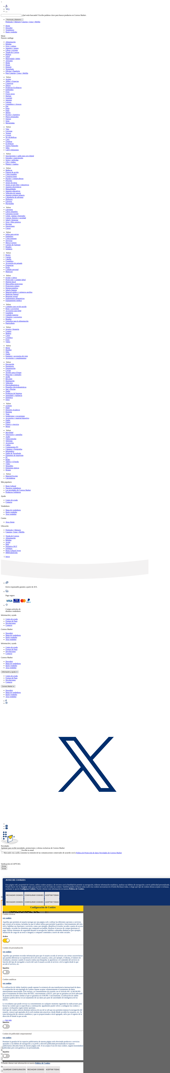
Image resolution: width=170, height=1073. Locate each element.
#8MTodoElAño (12, 553)
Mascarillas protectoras (14, 284)
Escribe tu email (28, 850)
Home (8, 26)
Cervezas (9, 131)
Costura (8, 331)
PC (7, 457)
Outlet (8, 354)
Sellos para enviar (12, 234)
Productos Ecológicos (14, 88)
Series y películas (12, 160)
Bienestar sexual (12, 296)
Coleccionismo (11, 238)
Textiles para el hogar (13, 373)
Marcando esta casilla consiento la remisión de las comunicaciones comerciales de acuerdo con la (63, 853)
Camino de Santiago (13, 245)
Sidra (7, 148)
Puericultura (10, 323)
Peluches (9, 181)
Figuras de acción (12, 172)
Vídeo (8, 464)
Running (9, 412)
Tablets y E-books (12, 462)
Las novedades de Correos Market (18, 490)
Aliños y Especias (12, 81)
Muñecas (9, 170)
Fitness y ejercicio (12, 424)
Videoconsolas (11, 439)
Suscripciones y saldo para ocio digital (20, 156)
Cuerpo (8, 257)
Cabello (8, 259)
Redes (8, 460)
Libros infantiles (12, 212)
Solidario (9, 249)
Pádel (8, 408)
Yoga (7, 414)
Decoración (10, 364)
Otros (8, 400)
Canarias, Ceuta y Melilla (30, 22)
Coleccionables (11, 174)
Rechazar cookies (14, 895)
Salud (8, 57)
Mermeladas (10, 123)
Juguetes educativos (13, 191)
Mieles (8, 113)
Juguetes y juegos (12, 48)
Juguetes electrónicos (13, 187)
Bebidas (9, 44)
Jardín (8, 377)
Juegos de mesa (11, 183)
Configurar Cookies (34, 895)
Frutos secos (10, 94)
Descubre (9, 28)
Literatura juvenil (12, 214)
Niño (7, 352)
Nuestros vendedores (13, 488)
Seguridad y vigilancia (14, 395)
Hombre (9, 350)
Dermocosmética (12, 288)
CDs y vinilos (11, 162)
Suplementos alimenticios (15, 298)
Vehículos (9, 383)
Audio (8, 437)
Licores (8, 135)
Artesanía (9, 61)
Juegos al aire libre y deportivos (17, 185)
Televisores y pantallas (14, 435)
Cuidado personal (12, 270)
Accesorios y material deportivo (17, 418)
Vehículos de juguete (13, 193)
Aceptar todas (52, 895)
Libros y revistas (12, 50)
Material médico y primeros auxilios (19, 292)
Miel (7, 544)
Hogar (8, 65)
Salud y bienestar (12, 220)
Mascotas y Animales (13, 375)
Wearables (9, 466)
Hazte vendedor (11, 32)
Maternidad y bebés (13, 59)
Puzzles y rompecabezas (14, 179)
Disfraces (9, 199)
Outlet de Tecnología (13, 453)
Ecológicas (10, 144)
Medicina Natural (12, 294)
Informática (10, 451)
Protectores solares (12, 286)
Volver (8, 77)
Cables (8, 445)
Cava (7, 139)
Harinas (8, 96)
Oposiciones (10, 226)
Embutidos (9, 90)
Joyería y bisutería (12, 329)
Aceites (8, 79)
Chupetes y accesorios (14, 317)
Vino (7, 129)
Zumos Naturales (12, 146)
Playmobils (10, 204)
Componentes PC (12, 447)
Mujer (8, 348)
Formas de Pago (11, 621)
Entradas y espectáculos (14, 158)
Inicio (8, 557)
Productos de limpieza (14, 393)
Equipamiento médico (14, 301)
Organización (10, 368)
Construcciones (11, 176)
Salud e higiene (11, 290)
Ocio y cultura (11, 46)
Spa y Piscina (10, 389)
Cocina (8, 370)
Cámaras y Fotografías (14, 449)
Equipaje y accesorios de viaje (17, 356)
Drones (8, 470)
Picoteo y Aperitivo (13, 115)
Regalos (9, 247)
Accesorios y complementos (16, 358)
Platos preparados (12, 117)
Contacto (9, 502)
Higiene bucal (11, 282)
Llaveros (9, 201)
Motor (8, 426)
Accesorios (10, 443)
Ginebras (9, 141)
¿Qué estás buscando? (30, 15)
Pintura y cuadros (12, 164)
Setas (7, 121)
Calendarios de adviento (14, 197)
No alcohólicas (11, 137)
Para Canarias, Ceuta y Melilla (17, 73)
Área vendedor (11, 514)
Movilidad (9, 432)
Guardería (9, 313)
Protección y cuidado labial (16, 280)
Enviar (4, 866)
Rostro (8, 255)
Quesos (8, 119)
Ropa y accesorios (12, 309)
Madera (8, 333)
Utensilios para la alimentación (17, 321)
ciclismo (9, 406)
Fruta (7, 92)
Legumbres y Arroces (13, 104)
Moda (8, 63)
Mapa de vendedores (13, 510)
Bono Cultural (11, 486)
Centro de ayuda (12, 500)
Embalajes (9, 236)
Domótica (9, 398)
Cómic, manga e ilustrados (15, 216)
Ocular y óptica (11, 278)
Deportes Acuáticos (13, 410)
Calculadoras (10, 478)
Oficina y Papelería (13, 71)
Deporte (9, 67)
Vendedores (10, 30)
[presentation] (18, 858)
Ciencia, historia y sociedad (16, 218)
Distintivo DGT (11, 546)
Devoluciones (11, 623)
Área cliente (10, 522)
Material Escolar (12, 476)
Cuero (8, 335)
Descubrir (9, 633)
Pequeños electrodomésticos (16, 387)
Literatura (9, 210)
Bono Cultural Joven (13, 551)
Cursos (8, 228)
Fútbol (8, 422)
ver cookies (7, 918)
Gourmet (9, 98)
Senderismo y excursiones (15, 416)
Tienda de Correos (12, 52)
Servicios (9, 241)
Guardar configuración (14, 1069)
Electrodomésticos (12, 385)
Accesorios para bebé (13, 311)
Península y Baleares (13, 22)
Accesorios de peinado (14, 263)
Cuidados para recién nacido (16, 307)
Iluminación (10, 381)
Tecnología (10, 69)
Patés (7, 110)
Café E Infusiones (12, 150)
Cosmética (9, 261)
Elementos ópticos (12, 468)
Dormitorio (10, 366)
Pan (7, 106)
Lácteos (8, 102)
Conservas (9, 83)
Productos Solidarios (13, 492)
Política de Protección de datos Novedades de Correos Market (99, 853)
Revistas (9, 224)
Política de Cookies (76, 889)
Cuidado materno (12, 315)
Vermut (8, 133)
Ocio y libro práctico (13, 222)
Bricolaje (9, 379)
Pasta (7, 108)
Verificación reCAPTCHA (10, 864)
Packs (8, 267)
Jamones (9, 100)
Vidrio (8, 342)
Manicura (9, 272)
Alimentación (11, 42)
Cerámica (9, 338)
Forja (7, 340)
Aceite (8, 542)
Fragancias (9, 265)
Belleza (8, 54)
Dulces (8, 85)
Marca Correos (11, 243)
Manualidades (11, 189)
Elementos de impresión (14, 455)
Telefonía (9, 441)
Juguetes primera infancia (15, 195)
